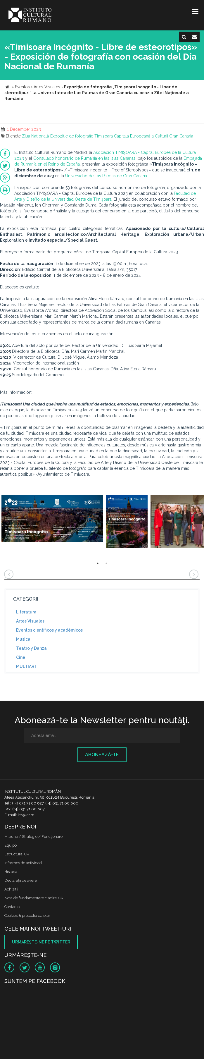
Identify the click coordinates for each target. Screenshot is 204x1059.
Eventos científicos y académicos (49, 630)
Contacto (12, 907)
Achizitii (11, 889)
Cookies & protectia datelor (27, 915)
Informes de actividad (23, 863)
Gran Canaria (181, 136)
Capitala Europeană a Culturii (141, 136)
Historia (10, 871)
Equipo (10, 845)
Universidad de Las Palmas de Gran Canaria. (106, 175)
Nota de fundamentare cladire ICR (33, 898)
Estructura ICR (16, 854)
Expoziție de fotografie (71, 136)
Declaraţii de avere (20, 880)
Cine (20, 657)
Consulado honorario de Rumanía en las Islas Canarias (84, 158)
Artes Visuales (30, 621)
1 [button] (98, 563)
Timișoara (103, 136)
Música (23, 639)
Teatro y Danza (31, 648)
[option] (52, 522)
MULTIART (26, 666)
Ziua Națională (35, 136)
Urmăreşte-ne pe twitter (41, 942)
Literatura (26, 612)
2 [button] (106, 563)
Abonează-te (102, 754)
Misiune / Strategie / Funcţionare (33, 836)
